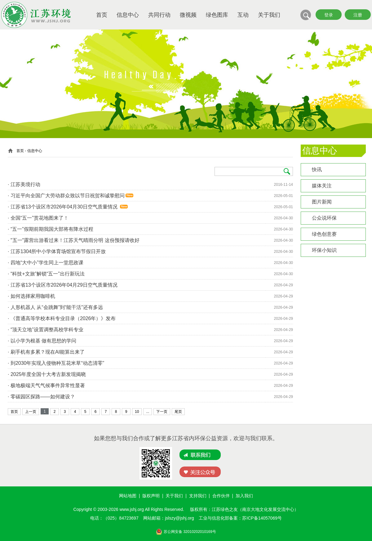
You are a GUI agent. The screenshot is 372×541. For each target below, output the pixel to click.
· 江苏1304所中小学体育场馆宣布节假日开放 (57, 251)
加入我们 (244, 495)
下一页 (161, 411)
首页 (101, 15)
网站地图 (127, 495)
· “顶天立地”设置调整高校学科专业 (45, 329)
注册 (357, 14)
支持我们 (197, 495)
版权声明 (151, 495)
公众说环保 (324, 218)
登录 (328, 14)
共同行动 (159, 15)
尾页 (178, 411)
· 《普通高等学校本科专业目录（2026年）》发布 (62, 318)
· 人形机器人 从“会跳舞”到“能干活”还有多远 (55, 307)
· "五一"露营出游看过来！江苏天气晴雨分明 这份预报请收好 (74, 240)
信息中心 (128, 15)
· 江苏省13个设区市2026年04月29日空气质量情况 (63, 285)
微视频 (188, 15)
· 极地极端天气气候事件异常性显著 (46, 385)
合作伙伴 (221, 495)
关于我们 (269, 15)
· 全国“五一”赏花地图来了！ (38, 218)
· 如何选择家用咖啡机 (31, 296)
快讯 (317, 169)
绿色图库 (217, 15)
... (147, 411)
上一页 (30, 411)
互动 (243, 15)
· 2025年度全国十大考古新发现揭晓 (47, 374)
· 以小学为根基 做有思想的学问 (42, 340)
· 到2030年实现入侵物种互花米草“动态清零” (56, 363)
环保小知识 (324, 250)
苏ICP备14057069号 (262, 518)
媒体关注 (322, 185)
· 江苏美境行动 (24, 184)
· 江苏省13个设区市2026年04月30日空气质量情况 (63, 206)
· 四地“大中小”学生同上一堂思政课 (45, 262)
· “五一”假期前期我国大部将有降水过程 (50, 229)
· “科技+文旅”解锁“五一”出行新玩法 (46, 273)
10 (137, 411)
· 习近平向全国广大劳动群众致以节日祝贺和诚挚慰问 (66, 195)
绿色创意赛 (324, 234)
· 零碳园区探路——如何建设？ (41, 396)
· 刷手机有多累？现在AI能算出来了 (46, 352)
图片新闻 (322, 201)
